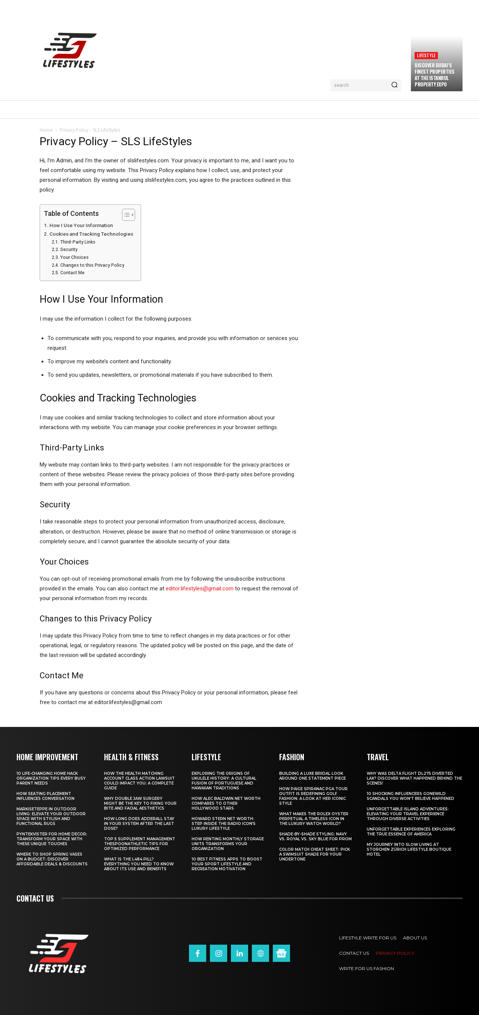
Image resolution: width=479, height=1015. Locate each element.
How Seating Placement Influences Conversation (45, 796)
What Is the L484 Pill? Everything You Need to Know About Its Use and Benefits (139, 864)
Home (46, 130)
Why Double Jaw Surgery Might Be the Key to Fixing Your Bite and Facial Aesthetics (140, 803)
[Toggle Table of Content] (124, 214)
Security (68, 249)
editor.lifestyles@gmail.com (200, 588)
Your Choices (74, 257)
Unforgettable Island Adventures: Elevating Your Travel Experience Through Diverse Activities (408, 814)
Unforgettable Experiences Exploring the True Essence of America (411, 832)
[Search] (394, 85)
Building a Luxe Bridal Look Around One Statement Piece (312, 776)
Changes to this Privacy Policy (92, 265)
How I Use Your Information (81, 225)
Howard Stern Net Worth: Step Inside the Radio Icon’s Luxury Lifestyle (224, 823)
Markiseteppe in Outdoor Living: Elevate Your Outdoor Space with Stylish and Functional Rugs (51, 816)
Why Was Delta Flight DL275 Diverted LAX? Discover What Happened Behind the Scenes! (414, 778)
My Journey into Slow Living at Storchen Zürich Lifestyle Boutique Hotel (409, 849)
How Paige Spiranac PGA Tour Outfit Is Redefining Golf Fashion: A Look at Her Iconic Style (313, 796)
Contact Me (72, 272)
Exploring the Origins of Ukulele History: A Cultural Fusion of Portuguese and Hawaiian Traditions (224, 781)
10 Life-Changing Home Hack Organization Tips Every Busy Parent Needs (51, 778)
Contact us (35, 898)
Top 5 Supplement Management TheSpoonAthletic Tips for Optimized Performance (139, 844)
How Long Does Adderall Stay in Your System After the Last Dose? (139, 823)
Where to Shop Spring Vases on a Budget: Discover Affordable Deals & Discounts (52, 859)
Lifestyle (426, 55)
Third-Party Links (77, 242)
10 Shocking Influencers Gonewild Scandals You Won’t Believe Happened (410, 796)
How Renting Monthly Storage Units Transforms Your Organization (228, 844)
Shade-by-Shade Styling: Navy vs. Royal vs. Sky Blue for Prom (315, 836)
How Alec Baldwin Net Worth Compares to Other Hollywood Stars (226, 803)
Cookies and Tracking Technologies (91, 234)
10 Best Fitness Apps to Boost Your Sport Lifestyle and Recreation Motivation (227, 864)
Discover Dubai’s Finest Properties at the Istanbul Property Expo (435, 74)
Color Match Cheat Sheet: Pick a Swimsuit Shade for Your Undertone (314, 854)
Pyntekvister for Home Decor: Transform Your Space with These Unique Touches (51, 839)
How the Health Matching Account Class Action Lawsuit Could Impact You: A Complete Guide (139, 781)
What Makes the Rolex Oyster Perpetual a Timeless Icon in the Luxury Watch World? (313, 818)
